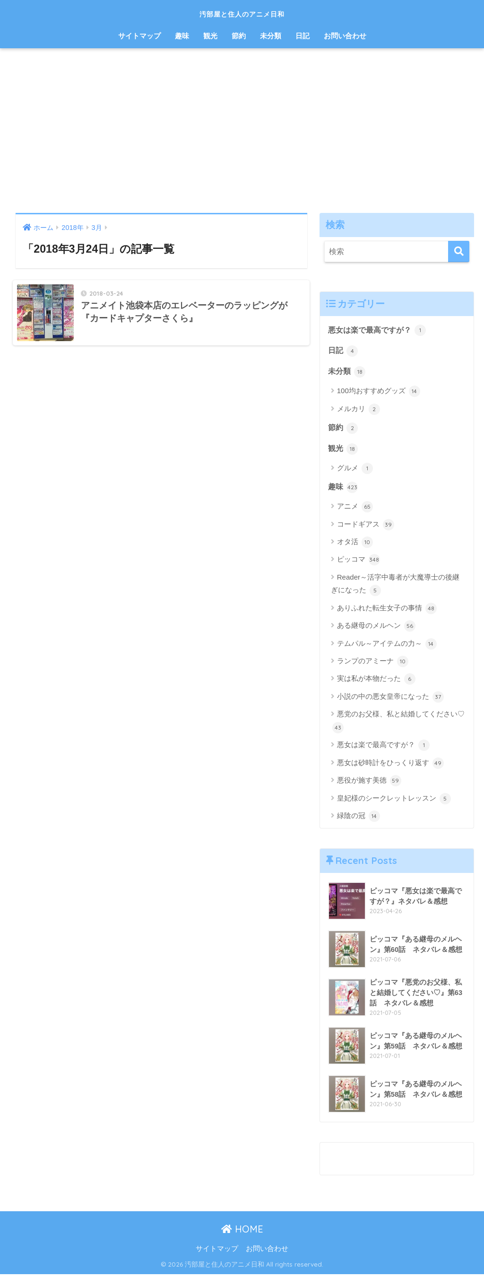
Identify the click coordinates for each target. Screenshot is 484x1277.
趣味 (182, 36)
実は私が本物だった (376, 681)
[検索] (458, 251)
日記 (302, 36)
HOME (242, 1231)
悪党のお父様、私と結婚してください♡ (398, 724)
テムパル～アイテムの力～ (387, 646)
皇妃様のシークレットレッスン (394, 801)
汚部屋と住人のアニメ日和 (242, 12)
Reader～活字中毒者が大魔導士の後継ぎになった (395, 587)
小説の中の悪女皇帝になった (390, 699)
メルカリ (358, 410)
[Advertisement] (242, 130)
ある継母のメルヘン (376, 628)
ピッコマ (358, 562)
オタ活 (355, 544)
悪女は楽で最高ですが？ (380, 330)
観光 (210, 36)
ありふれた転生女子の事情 (387, 610)
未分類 (270, 36)
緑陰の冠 (358, 818)
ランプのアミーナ (372, 663)
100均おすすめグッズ (378, 392)
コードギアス (365, 527)
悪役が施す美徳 (369, 783)
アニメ (355, 509)
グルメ (355, 470)
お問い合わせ (345, 36)
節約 (239, 36)
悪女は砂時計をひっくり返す (390, 765)
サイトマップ (139, 36)
